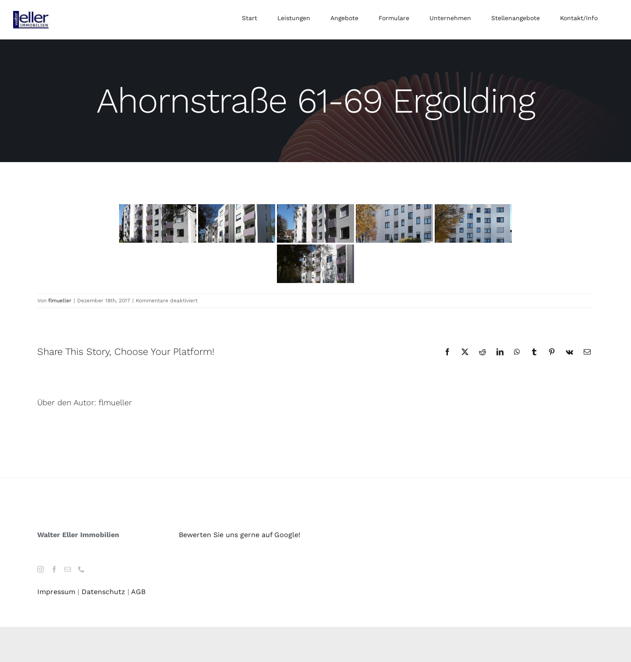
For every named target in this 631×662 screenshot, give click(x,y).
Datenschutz (103, 592)
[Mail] (67, 569)
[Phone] (81, 569)
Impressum (56, 592)
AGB (138, 592)
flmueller (59, 300)
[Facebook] (54, 569)
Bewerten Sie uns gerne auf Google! (239, 535)
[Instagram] (40, 569)
